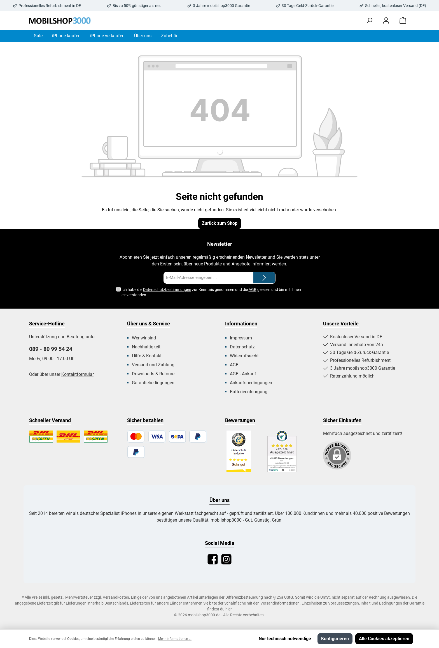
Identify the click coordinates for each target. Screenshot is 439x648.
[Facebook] (212, 559)
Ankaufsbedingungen (251, 382)
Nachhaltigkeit (146, 347)
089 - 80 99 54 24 (50, 349)
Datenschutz (242, 347)
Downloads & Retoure (153, 373)
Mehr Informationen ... (175, 639)
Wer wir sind (144, 338)
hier (228, 609)
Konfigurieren (335, 638)
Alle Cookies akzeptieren (384, 638)
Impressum (241, 338)
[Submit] (264, 278)
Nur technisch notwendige (285, 638)
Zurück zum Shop (219, 223)
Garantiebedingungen (153, 382)
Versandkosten (116, 597)
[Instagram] (226, 559)
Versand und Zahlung (153, 364)
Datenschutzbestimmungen (167, 289)
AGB (252, 289)
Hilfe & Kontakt (147, 355)
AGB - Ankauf (243, 373)
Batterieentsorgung (248, 391)
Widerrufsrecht (244, 355)
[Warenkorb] (403, 20)
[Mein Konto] (386, 20)
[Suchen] (369, 20)
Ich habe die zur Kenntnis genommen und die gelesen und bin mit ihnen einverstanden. (211, 292)
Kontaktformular (77, 374)
